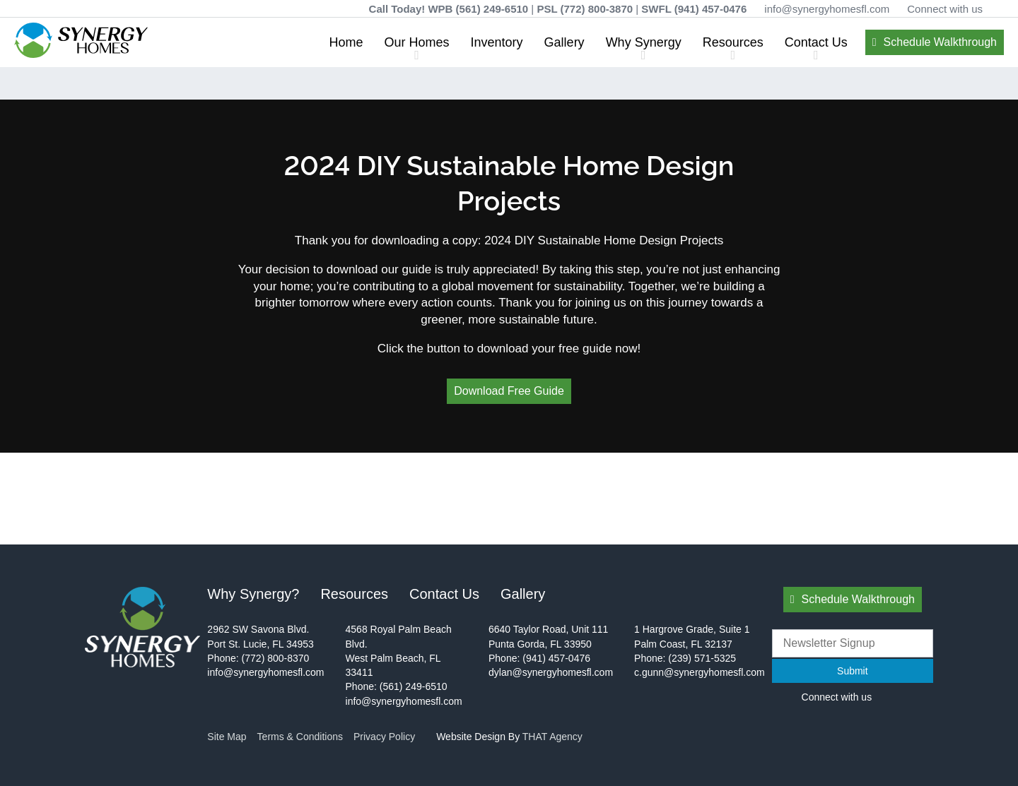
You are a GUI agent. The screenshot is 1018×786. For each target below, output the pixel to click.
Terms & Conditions (300, 736)
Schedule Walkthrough (940, 42)
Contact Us (816, 42)
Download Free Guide (509, 391)
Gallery (564, 42)
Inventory (497, 42)
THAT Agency (552, 736)
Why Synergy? (253, 594)
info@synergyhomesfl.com (826, 9)
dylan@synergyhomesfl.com (550, 672)
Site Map (226, 736)
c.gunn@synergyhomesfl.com (699, 672)
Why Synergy (643, 42)
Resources (733, 42)
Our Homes (417, 42)
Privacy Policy (384, 736)
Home (346, 42)
